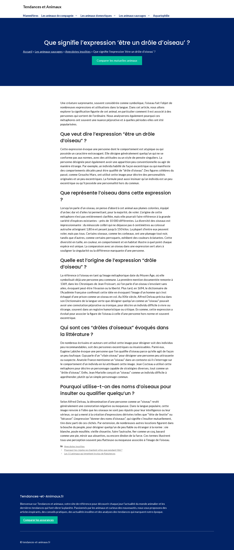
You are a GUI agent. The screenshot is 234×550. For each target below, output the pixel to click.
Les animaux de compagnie (60, 15)
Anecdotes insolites (78, 51)
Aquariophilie (161, 15)
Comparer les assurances (38, 520)
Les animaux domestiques (99, 15)
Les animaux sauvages (135, 15)
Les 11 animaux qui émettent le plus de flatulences (89, 453)
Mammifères (30, 15)
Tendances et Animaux (42, 6)
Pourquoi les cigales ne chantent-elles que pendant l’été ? (93, 450)
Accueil (27, 51)
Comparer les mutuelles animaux (117, 60)
